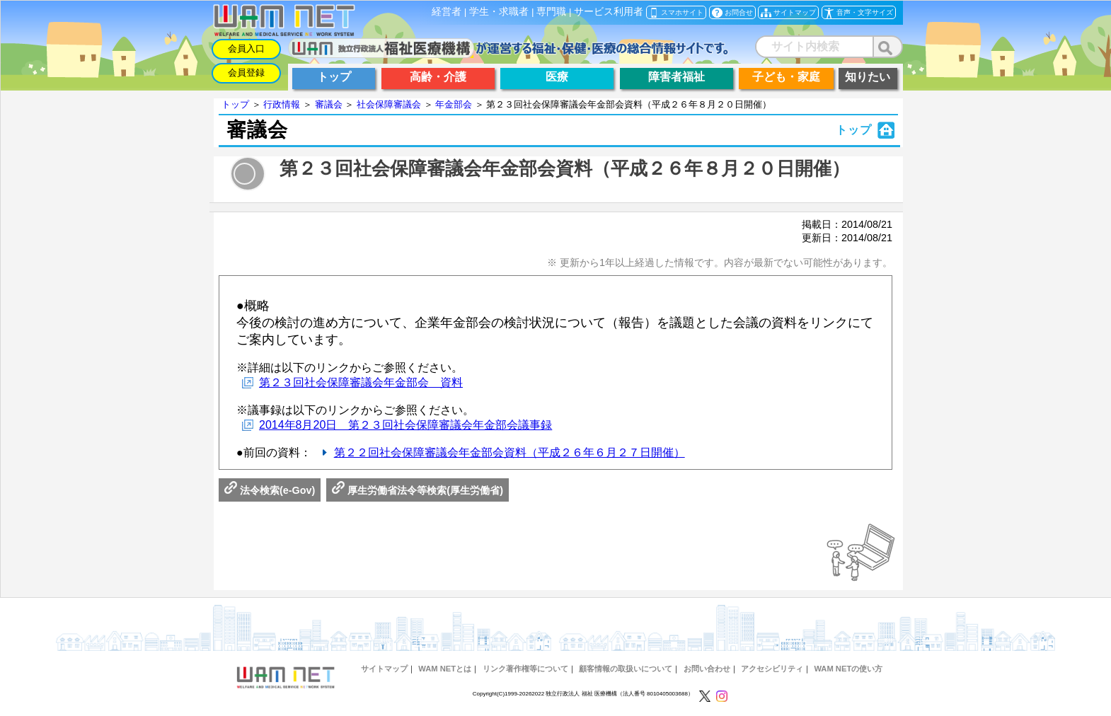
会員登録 (246, 72)
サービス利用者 (608, 11)
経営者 (446, 11)
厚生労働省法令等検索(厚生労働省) (417, 490)
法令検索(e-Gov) (269, 490)
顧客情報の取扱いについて (625, 668)
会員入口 (246, 48)
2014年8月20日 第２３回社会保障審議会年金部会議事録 (405, 425)
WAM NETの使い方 (848, 668)
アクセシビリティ (772, 668)
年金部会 (453, 104)
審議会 (328, 104)
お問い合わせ (707, 668)
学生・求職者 (499, 11)
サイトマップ (384, 668)
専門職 (551, 11)
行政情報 (281, 104)
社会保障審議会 (389, 104)
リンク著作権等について (525, 668)
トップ (235, 104)
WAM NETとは (444, 668)
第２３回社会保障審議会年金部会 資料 (361, 382)
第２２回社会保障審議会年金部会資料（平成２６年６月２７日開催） (509, 452)
